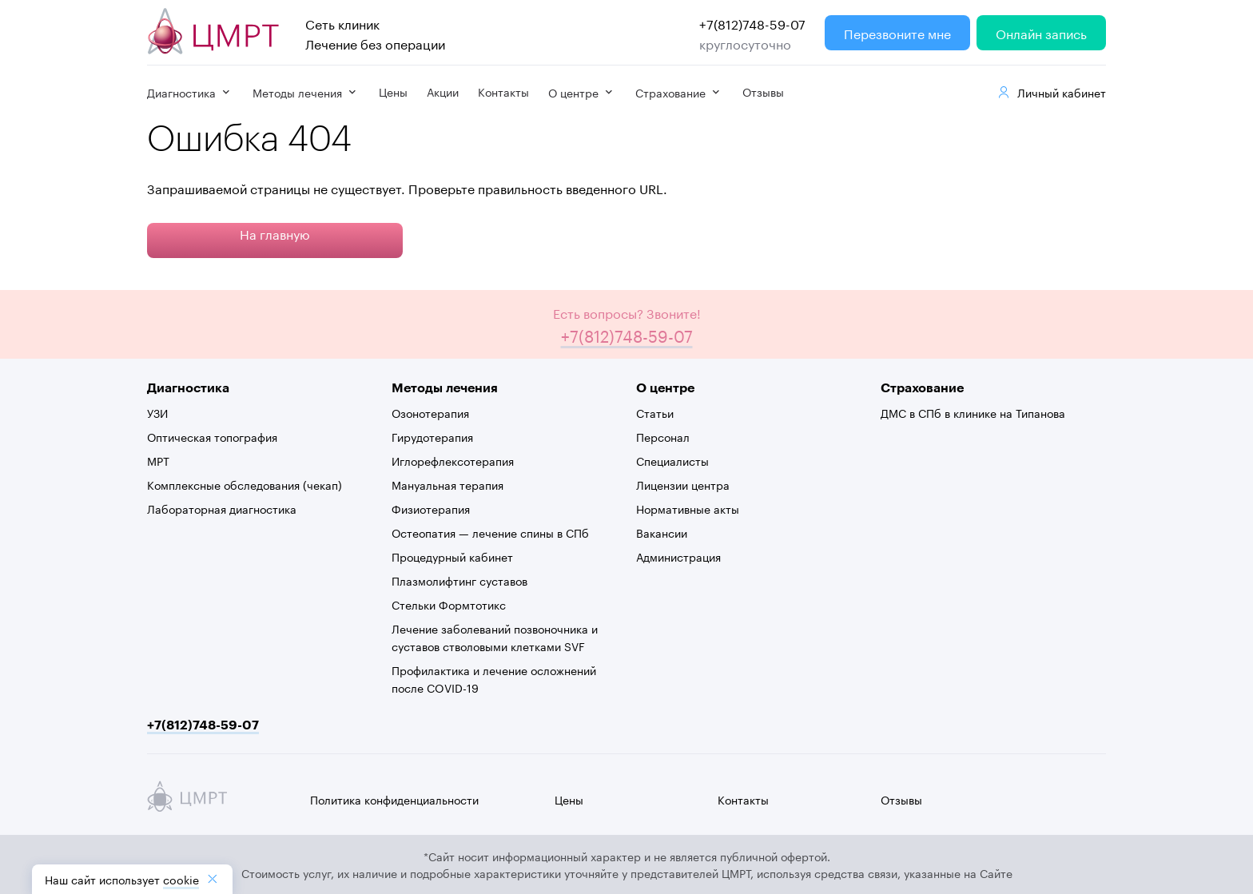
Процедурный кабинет (452, 556)
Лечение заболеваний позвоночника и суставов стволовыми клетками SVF (495, 636)
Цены (393, 91)
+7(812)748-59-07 (752, 23)
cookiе (181, 879)
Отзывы (763, 91)
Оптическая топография (212, 436)
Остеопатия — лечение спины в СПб (490, 532)
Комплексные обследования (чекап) (244, 484)
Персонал (663, 436)
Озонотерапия (430, 412)
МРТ (158, 460)
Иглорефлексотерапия (453, 460)
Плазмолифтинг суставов (459, 580)
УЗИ (157, 412)
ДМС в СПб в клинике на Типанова (973, 412)
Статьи (655, 412)
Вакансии (661, 532)
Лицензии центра (683, 484)
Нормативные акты (687, 508)
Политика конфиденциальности (394, 799)
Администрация (678, 556)
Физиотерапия (431, 508)
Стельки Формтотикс (449, 604)
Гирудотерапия (432, 436)
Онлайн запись (1041, 32)
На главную (275, 233)
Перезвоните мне (897, 32)
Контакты (503, 91)
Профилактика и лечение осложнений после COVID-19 (494, 678)
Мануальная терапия (447, 484)
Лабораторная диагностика (221, 508)
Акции (443, 91)
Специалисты (672, 460)
